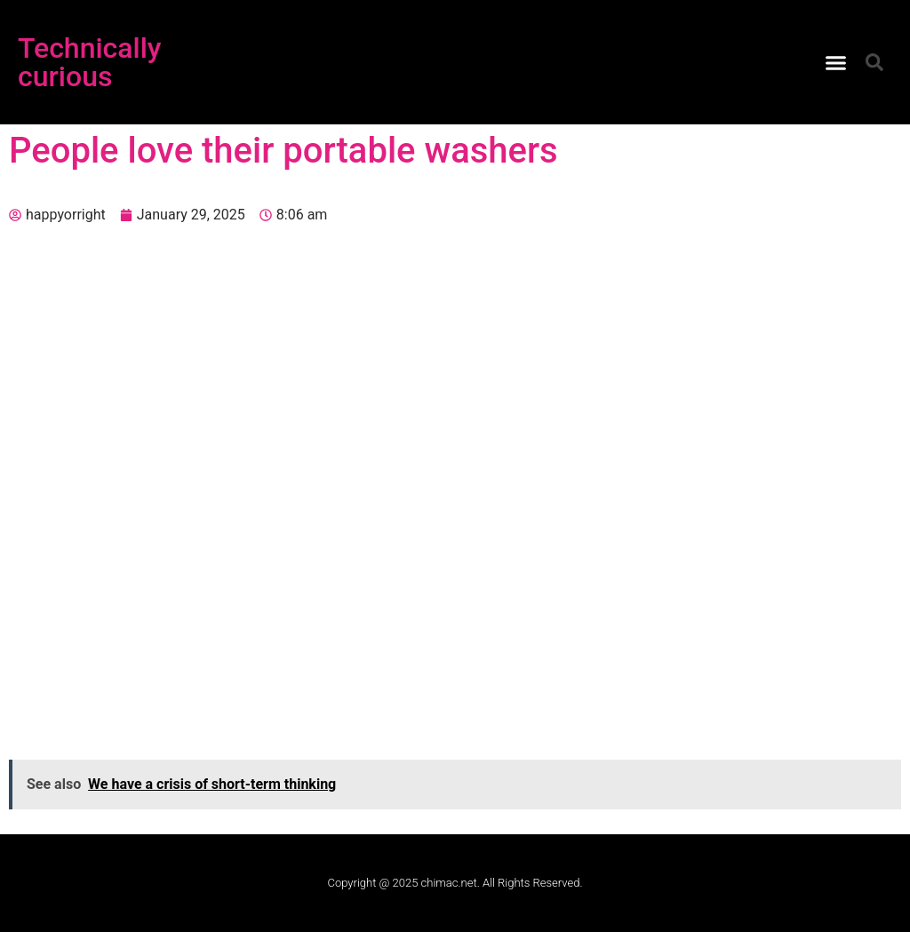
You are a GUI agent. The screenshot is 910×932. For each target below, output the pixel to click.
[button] (836, 62)
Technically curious (90, 62)
